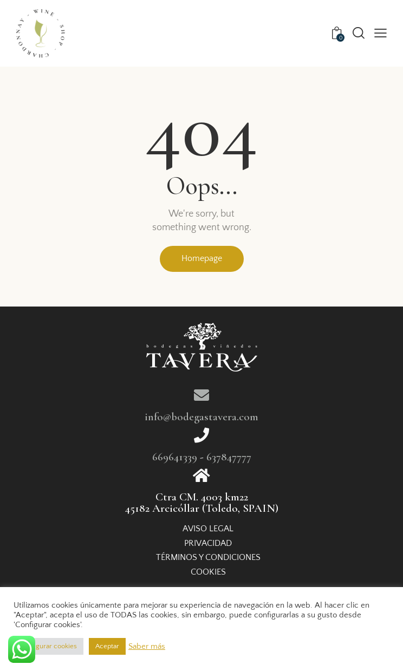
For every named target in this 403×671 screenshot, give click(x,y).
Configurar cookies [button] (48, 646)
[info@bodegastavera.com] (201, 395)
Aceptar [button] (107, 646)
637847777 (228, 457)
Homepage (201, 258)
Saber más (146, 646)
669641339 (174, 457)
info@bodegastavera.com (201, 416)
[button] (380, 33)
